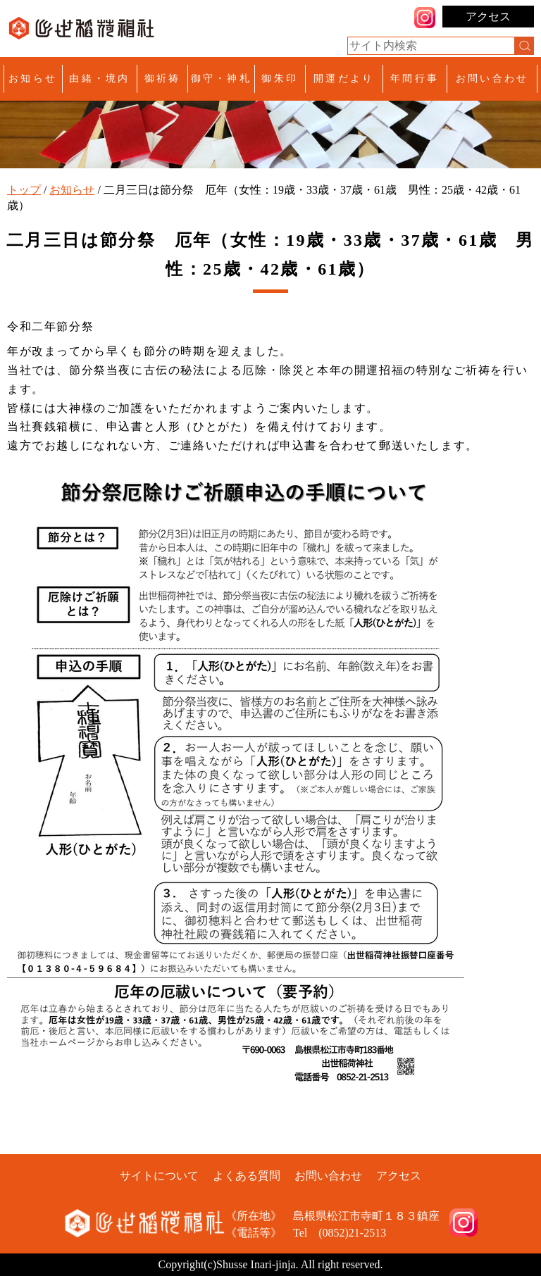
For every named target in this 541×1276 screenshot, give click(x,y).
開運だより (343, 78)
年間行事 (414, 78)
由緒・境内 (99, 78)
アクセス (488, 17)
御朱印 (279, 78)
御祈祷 (162, 78)
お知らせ (32, 78)
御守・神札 (221, 78)
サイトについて (159, 1176)
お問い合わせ (492, 78)
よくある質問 (246, 1176)
